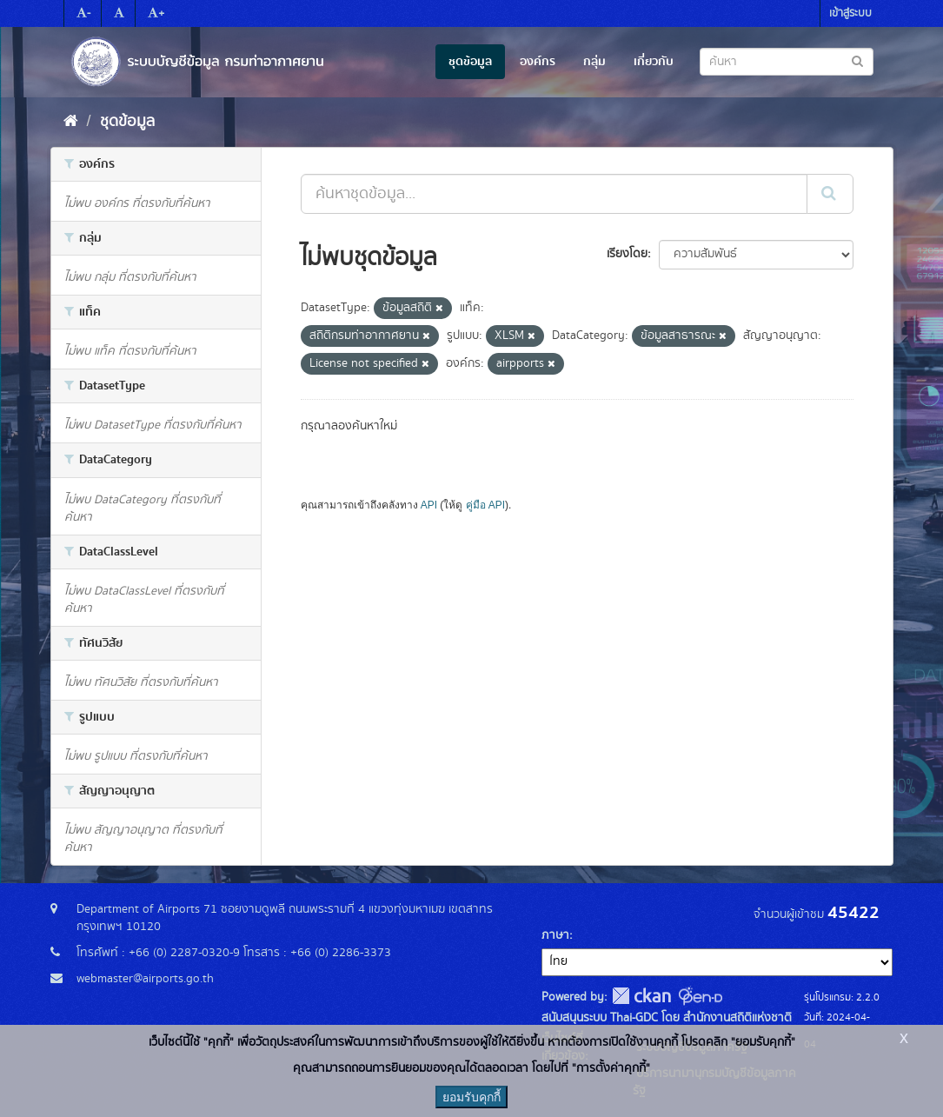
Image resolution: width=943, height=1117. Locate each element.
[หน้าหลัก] (70, 121)
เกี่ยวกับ (654, 61)
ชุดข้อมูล (470, 61)
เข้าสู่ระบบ (850, 13)
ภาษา (555, 935)
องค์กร (537, 61)
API (429, 505)
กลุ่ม (594, 61)
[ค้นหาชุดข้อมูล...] (554, 194)
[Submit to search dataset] (857, 60)
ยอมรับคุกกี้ (471, 1097)
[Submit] (830, 194)
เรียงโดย (627, 254)
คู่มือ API (485, 505)
